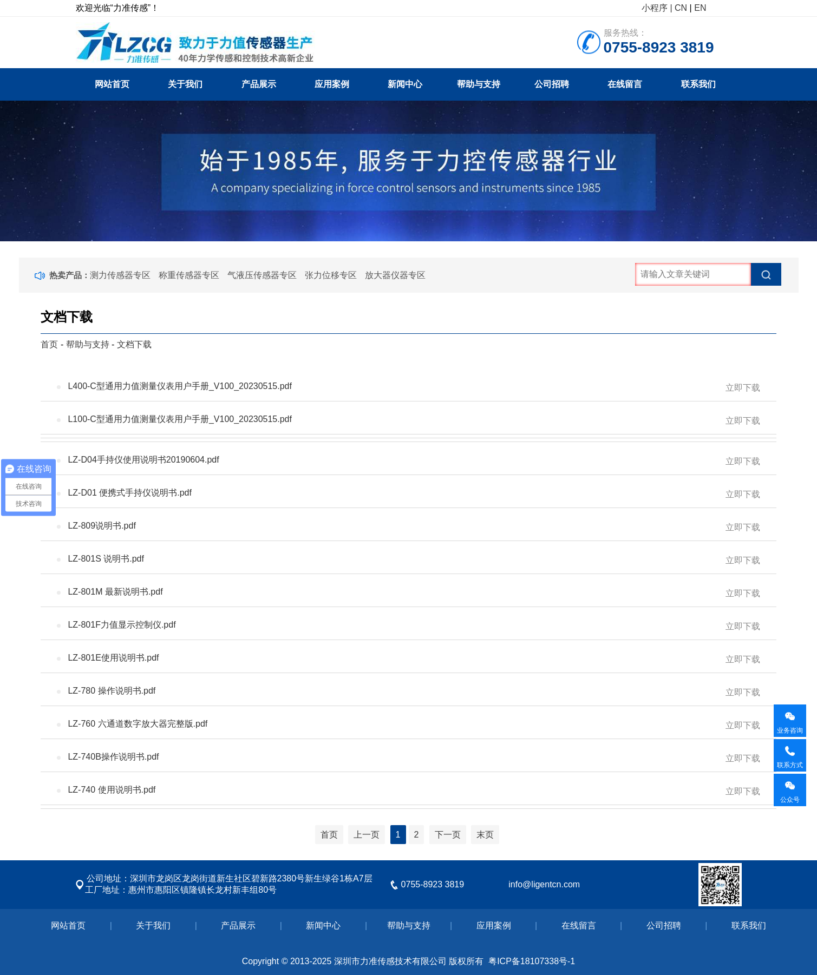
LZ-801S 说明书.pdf (414, 560)
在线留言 (624, 84)
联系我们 (698, 84)
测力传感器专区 (120, 275)
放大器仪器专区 (395, 275)
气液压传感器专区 (262, 275)
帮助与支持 (478, 84)
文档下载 (134, 344)
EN (700, 7)
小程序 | (657, 7)
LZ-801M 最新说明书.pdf (414, 593)
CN (681, 7)
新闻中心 (405, 84)
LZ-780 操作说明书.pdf (414, 692)
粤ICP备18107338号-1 (531, 961)
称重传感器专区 (189, 275)
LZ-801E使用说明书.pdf (414, 659)
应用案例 (332, 84)
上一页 (367, 834)
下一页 (448, 834)
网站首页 (112, 84)
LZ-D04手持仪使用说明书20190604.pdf (414, 461)
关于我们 (185, 84)
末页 (485, 834)
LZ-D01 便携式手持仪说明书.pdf (414, 494)
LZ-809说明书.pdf (414, 527)
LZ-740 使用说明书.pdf (414, 791)
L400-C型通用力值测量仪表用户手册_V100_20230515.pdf (414, 387)
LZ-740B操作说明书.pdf (414, 758)
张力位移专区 (331, 275)
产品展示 (258, 84)
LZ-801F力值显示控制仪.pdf (414, 626)
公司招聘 (551, 84)
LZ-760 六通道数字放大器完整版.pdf (414, 725)
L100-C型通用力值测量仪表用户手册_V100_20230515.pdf (414, 420)
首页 (49, 344)
